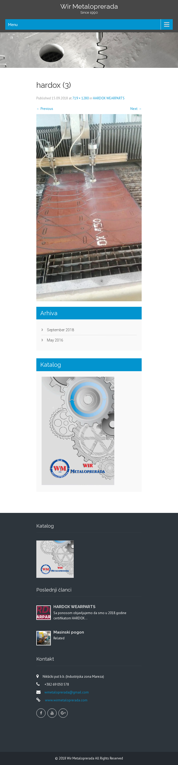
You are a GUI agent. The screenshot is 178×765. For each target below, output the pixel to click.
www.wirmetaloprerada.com (65, 700)
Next (136, 108)
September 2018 (60, 330)
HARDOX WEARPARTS (109, 98)
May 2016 (55, 340)
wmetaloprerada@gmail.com (66, 692)
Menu (13, 24)
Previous (44, 108)
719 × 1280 (80, 98)
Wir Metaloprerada (81, 758)
